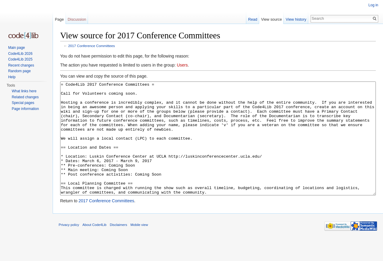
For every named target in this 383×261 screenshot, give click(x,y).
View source (271, 19)
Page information (25, 109)
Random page (19, 71)
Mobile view (139, 247)
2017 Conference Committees (91, 46)
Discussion (77, 19)
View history (296, 19)
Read (252, 19)
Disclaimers (118, 247)
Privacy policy (69, 247)
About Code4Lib (95, 247)
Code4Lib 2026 (20, 54)
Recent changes (21, 65)
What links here (24, 91)
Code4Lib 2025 (20, 59)
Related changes (25, 97)
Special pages (23, 103)
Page (59, 19)
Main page (16, 48)
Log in (373, 5)
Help (12, 77)
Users (182, 65)
